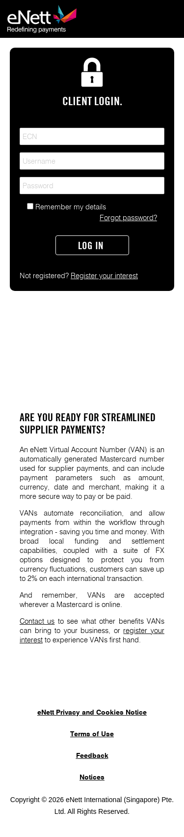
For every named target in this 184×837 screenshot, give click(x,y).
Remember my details (70, 207)
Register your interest (104, 276)
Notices (92, 777)
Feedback (92, 755)
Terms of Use (92, 734)
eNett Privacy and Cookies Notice (92, 712)
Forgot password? (128, 218)
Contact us (37, 621)
